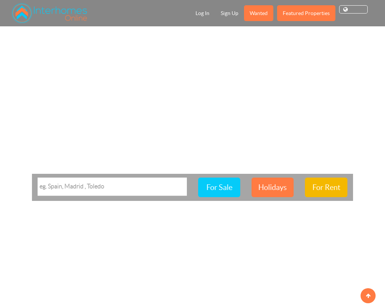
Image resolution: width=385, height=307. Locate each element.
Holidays (272, 187)
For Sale (219, 187)
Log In (202, 13)
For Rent (326, 187)
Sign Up (229, 13)
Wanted (259, 13)
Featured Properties (306, 13)
